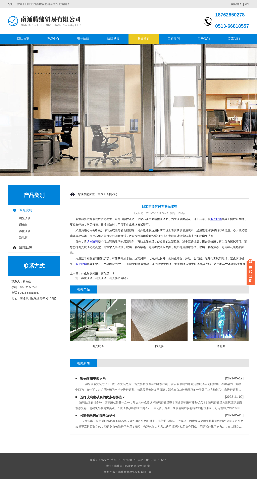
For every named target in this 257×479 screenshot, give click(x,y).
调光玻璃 (83, 38)
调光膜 (23, 224)
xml (247, 4)
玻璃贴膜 (113, 38)
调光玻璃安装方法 (93, 378)
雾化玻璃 (24, 231)
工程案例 (174, 38)
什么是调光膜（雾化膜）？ (98, 273)
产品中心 (53, 38)
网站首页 (23, 38)
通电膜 (23, 237)
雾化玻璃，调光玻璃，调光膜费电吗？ (105, 278)
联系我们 (234, 38)
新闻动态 (144, 38)
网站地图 (236, 4)
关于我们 (204, 38)
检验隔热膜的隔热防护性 (97, 415)
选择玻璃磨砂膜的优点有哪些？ (102, 397)
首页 (100, 194)
